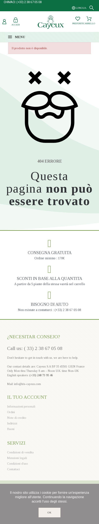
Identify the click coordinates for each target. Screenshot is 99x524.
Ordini (11, 412)
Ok (49, 512)
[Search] (91, 8)
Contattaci (13, 469)
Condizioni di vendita (20, 452)
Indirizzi (12, 423)
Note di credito (16, 417)
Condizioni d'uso (17, 463)
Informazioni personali (21, 406)
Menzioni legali (17, 458)
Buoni (10, 429)
